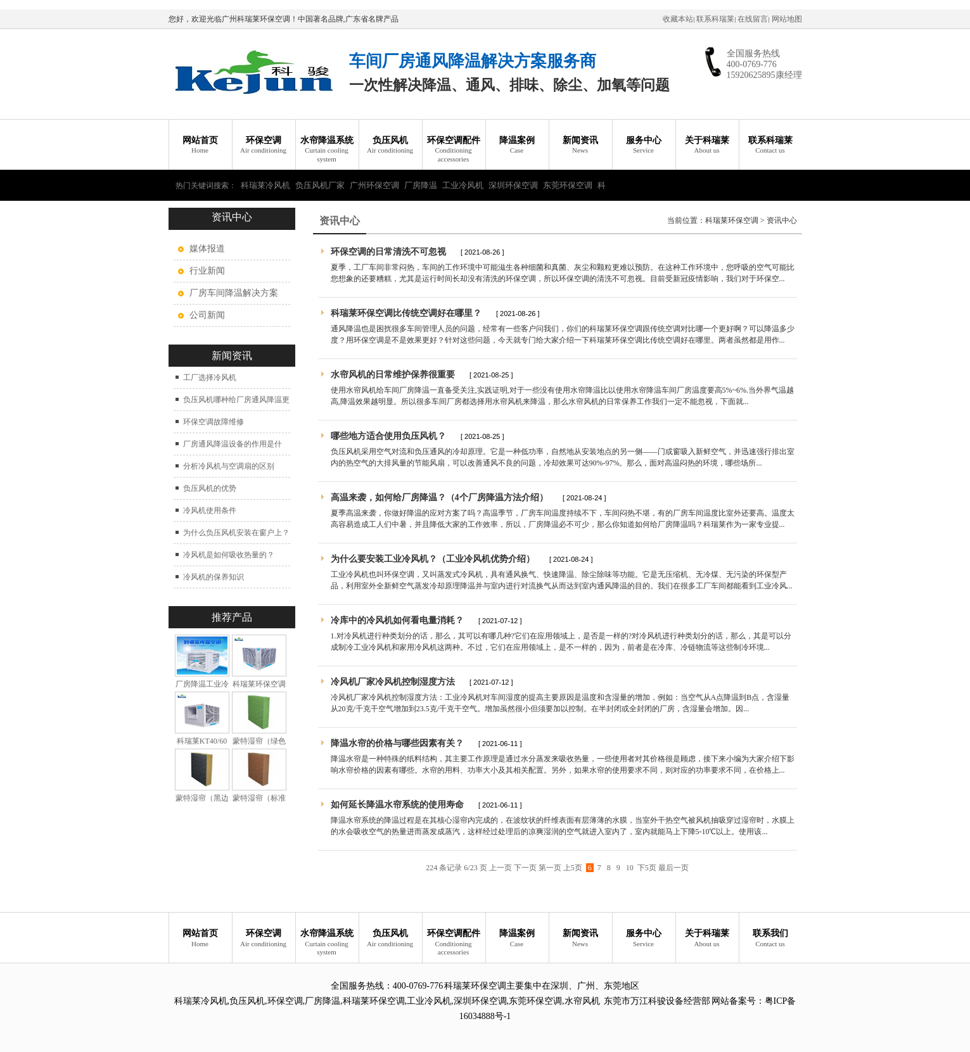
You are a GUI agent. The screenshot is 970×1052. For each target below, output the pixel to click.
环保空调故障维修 (213, 421)
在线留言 (752, 19)
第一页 (550, 867)
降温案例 (517, 145)
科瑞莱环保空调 (731, 220)
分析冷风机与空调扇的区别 (228, 466)
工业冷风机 (462, 185)
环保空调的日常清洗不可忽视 (388, 252)
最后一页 (673, 867)
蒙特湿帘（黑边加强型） (202, 803)
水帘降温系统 (327, 149)
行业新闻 (207, 271)
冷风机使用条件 (209, 510)
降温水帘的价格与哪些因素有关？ (397, 743)
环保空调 (263, 145)
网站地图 (787, 19)
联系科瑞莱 (715, 19)
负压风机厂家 (320, 185)
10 (629, 867)
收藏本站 (678, 19)
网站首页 (200, 145)
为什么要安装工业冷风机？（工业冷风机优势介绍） (433, 559)
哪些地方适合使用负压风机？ (388, 436)
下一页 (525, 867)
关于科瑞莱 (707, 145)
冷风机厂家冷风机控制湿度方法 (393, 682)
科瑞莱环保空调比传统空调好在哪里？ (406, 313)
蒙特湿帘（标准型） (259, 803)
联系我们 (770, 938)
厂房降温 (420, 185)
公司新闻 (207, 315)
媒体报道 (207, 248)
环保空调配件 (453, 149)
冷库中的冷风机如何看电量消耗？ (397, 620)
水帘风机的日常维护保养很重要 (393, 374)
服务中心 (643, 145)
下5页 (646, 867)
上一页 (500, 867)
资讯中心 (782, 220)
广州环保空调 (374, 185)
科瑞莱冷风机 (265, 185)
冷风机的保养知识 (213, 577)
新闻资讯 (580, 145)
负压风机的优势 (209, 488)
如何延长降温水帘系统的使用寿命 (397, 804)
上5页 (572, 867)
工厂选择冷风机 (209, 377)
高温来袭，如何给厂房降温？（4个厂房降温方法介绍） (439, 497)
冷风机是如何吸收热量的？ (228, 554)
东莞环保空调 (567, 185)
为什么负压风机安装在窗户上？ (236, 532)
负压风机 (390, 145)
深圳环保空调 (513, 185)
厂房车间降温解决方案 (233, 293)
